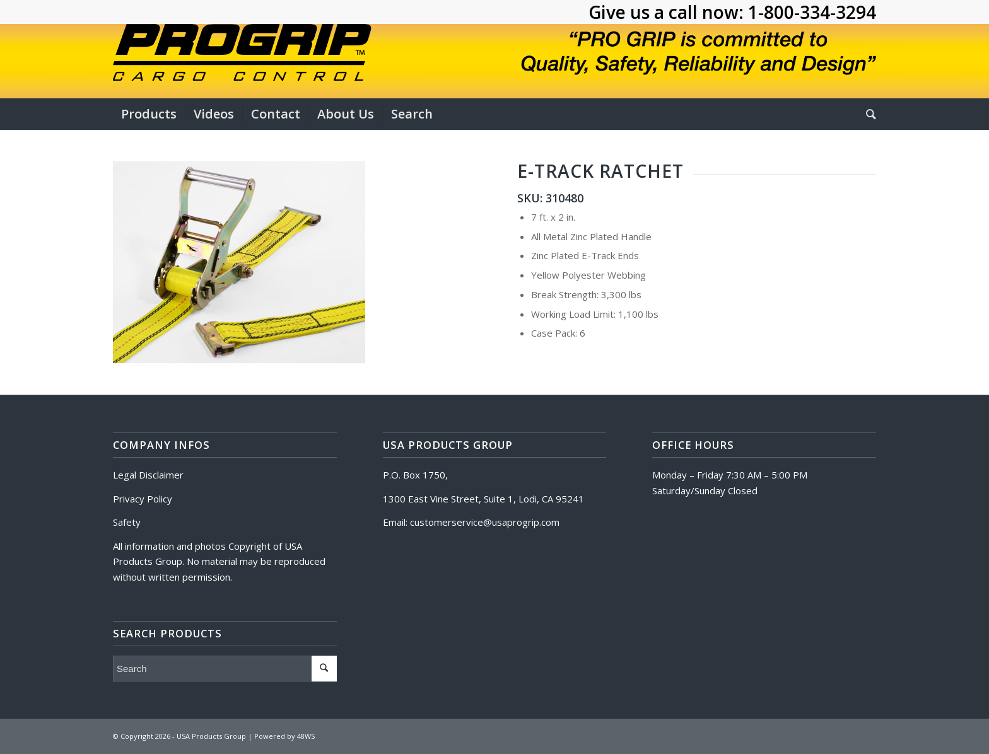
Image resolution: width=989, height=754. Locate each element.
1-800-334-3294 (812, 12)
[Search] (867, 114)
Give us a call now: (668, 12)
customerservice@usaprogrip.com (484, 522)
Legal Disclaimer (148, 474)
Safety (127, 522)
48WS (306, 736)
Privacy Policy (142, 498)
